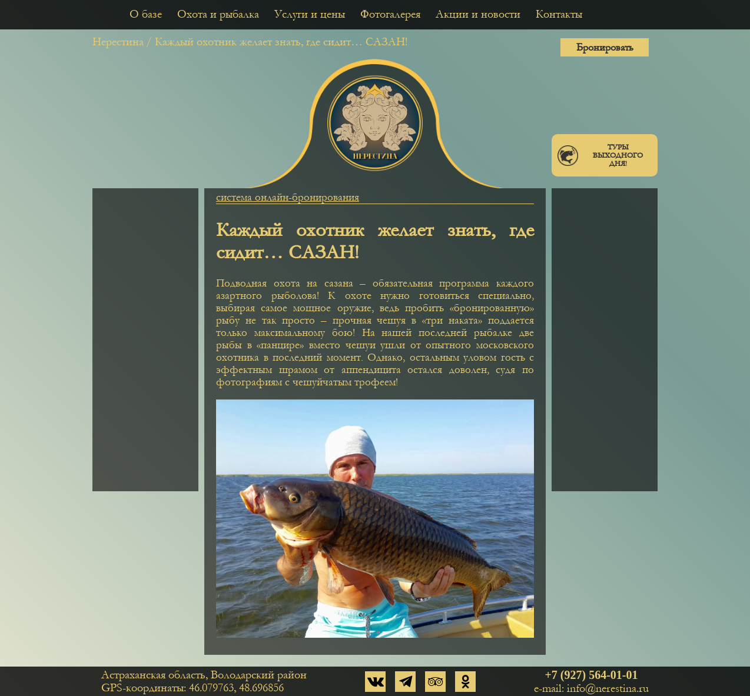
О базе (146, 14)
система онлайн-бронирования (287, 197)
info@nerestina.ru (608, 688)
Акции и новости (478, 14)
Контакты (559, 14)
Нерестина (118, 41)
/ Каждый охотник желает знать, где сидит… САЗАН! (276, 41)
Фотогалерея (390, 14)
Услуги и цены (309, 14)
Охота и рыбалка (218, 14)
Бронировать (604, 47)
